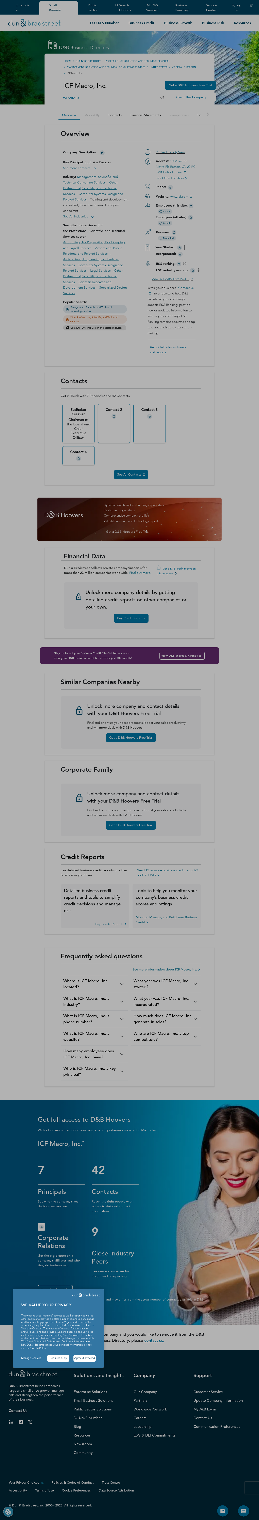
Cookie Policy (38, 1348)
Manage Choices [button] (31, 1358)
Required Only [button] (58, 1358)
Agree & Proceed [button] (84, 1358)
